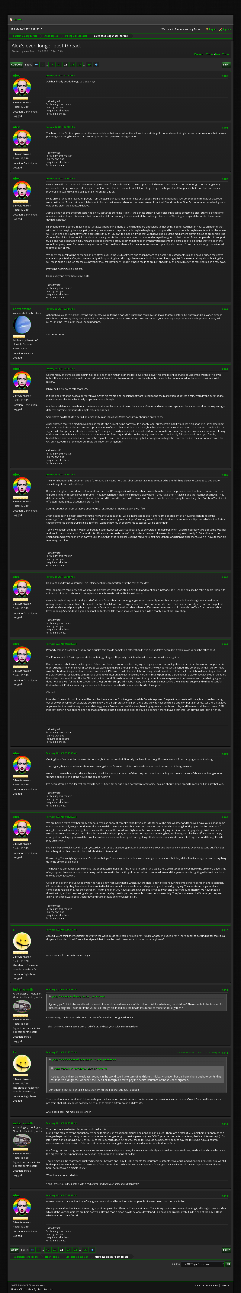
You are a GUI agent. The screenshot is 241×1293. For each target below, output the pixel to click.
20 (58, 64)
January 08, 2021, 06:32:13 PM (60, 308)
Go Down (16, 64)
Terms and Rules (210, 1285)
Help (197, 1285)
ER (14, 930)
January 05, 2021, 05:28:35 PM (60, 127)
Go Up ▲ (225, 1285)
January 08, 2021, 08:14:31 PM (60, 368)
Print (226, 64)
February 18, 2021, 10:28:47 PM (61, 1123)
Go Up (14, 1250)
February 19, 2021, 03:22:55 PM (61, 1195)
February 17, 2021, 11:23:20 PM (61, 1052)
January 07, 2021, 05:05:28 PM (60, 178)
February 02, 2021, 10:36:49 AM (61, 643)
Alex (16, 75)
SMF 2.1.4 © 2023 (19, 1285)
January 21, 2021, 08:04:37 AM (60, 474)
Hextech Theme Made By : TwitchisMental (32, 1289)
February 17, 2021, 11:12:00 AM (61, 816)
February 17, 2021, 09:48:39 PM (61, 989)
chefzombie (22, 309)
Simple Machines (36, 1285)
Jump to (176, 1264)
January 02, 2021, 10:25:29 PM (60, 75)
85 (89, 64)
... (47, 64)
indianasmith (23, 989)
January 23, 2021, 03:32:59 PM (60, 576)
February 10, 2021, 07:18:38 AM (61, 753)
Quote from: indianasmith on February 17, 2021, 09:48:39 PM (83, 1059)
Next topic (222, 54)
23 (79, 64)
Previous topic (203, 54)
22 (72, 64)
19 (51, 64)
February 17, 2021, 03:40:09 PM (61, 929)
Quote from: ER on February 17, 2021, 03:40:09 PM (78, 996)
